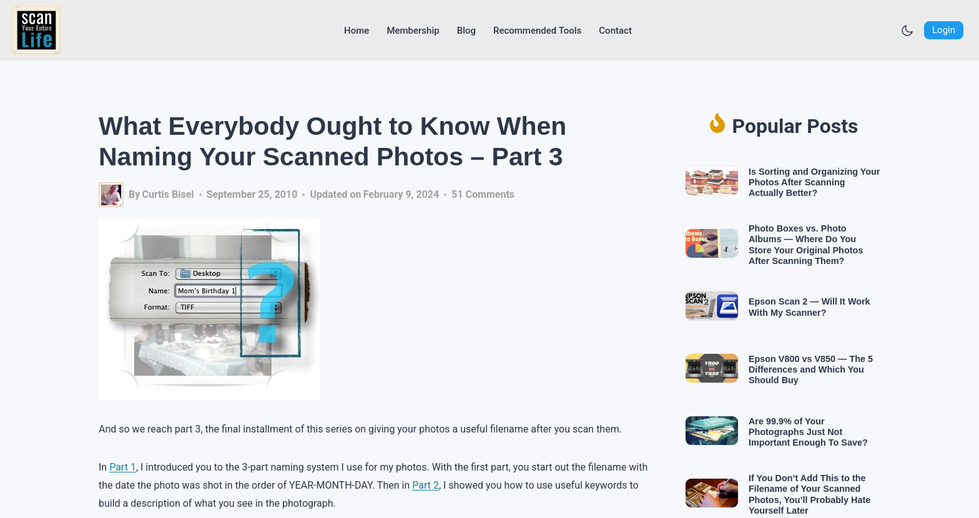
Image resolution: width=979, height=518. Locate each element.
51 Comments (482, 194)
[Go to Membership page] (412, 30)
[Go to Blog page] (466, 30)
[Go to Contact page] (615, 30)
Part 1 (122, 467)
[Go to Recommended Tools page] (537, 30)
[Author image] (111, 194)
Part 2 (425, 485)
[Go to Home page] (356, 30)
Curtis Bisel (168, 194)
